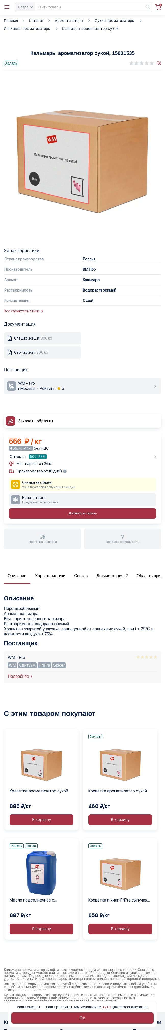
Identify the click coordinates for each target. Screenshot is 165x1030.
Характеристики (50, 576)
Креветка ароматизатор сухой (39, 790)
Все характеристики (23, 311)
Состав (81, 576)
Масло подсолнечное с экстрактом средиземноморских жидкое (41, 900)
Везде (25, 7)
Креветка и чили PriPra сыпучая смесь (117, 900)
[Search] (83, 7)
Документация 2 (112, 576)
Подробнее (18, 676)
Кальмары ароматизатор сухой (90, 29)
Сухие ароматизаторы (115, 21)
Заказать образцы (35, 421)
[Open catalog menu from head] (7, 7)
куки (106, 1007)
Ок (82, 1018)
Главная (11, 21)
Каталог (36, 21)
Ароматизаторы (69, 21)
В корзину (41, 819)
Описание (17, 576)
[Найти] (146, 7)
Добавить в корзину (82, 513)
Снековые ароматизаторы (27, 29)
